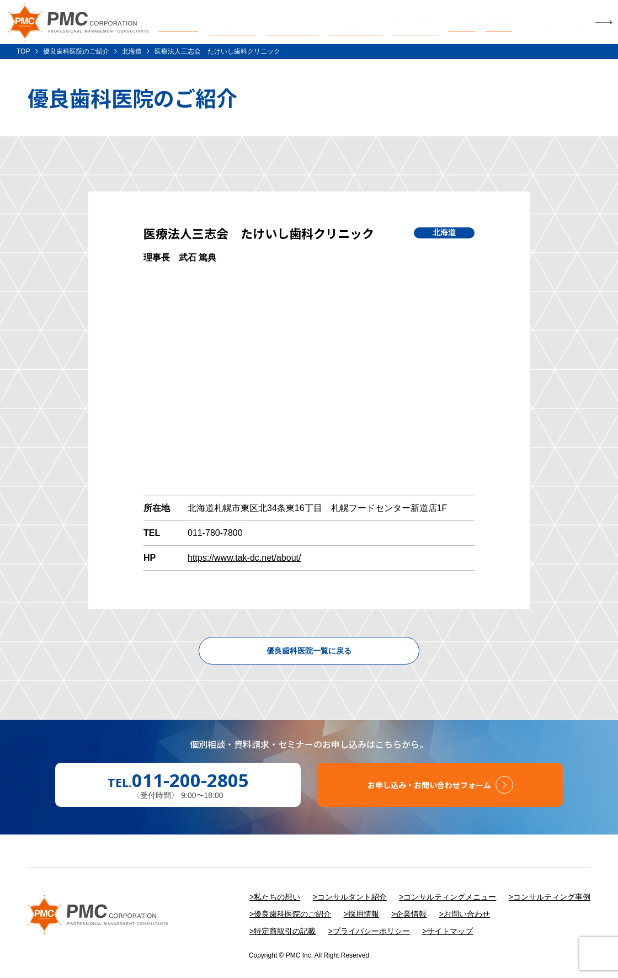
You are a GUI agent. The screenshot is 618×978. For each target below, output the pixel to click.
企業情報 (411, 914)
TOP (23, 51)
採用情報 (363, 914)
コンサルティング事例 (551, 896)
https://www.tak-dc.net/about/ (244, 557)
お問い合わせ (467, 914)
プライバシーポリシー (371, 931)
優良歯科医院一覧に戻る (309, 650)
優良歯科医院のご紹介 (76, 51)
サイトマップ (450, 931)
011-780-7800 (215, 533)
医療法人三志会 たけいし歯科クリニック (217, 51)
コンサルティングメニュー (449, 896)
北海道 (132, 51)
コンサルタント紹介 (352, 896)
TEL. (178, 780)
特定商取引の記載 (285, 931)
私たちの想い (277, 896)
